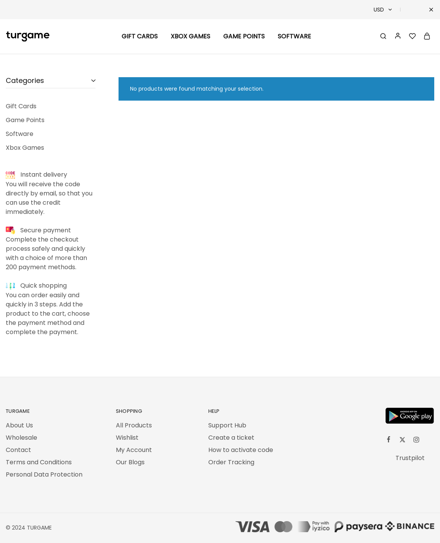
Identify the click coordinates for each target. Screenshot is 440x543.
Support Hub (227, 425)
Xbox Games (190, 36)
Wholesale (21, 437)
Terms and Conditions (39, 462)
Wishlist (127, 437)
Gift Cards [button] (140, 36)
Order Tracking (231, 462)
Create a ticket (231, 437)
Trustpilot (410, 458)
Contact (18, 449)
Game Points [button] (244, 36)
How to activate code (240, 449)
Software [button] (294, 36)
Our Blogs (130, 462)
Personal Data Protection (44, 474)
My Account (134, 449)
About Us (19, 425)
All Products (134, 425)
